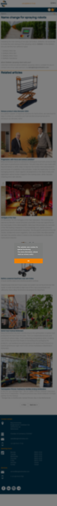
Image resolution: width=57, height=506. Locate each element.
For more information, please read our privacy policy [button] (28, 253)
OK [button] (28, 261)
